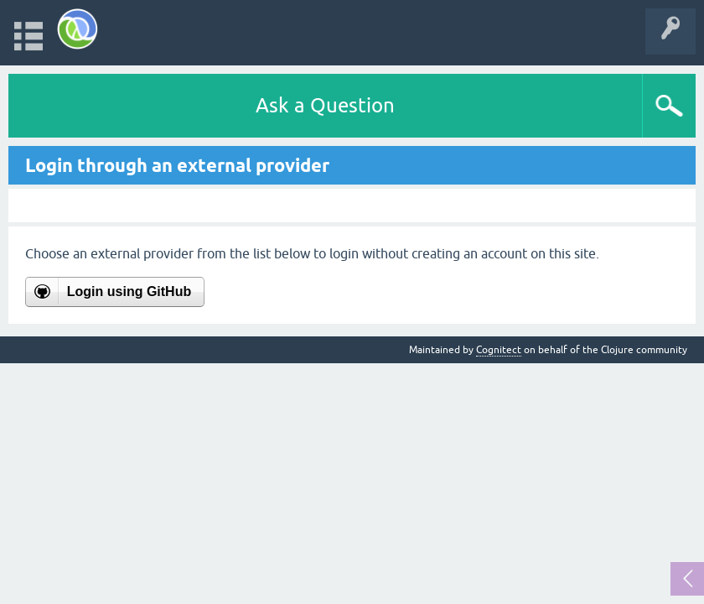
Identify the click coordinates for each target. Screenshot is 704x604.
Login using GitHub (129, 291)
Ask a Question (325, 105)
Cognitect (498, 350)
